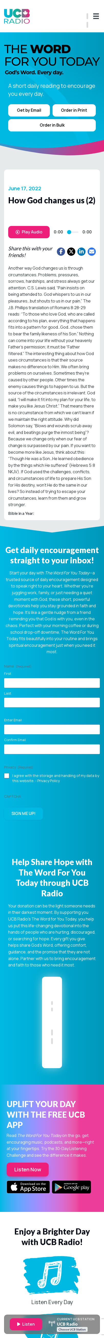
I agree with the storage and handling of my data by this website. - (55, 778)
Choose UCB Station (72, 1329)
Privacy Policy (48, 780)
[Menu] (96, 16)
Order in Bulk (52, 125)
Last (7, 693)
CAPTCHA (12, 796)
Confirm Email (15, 739)
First (7, 673)
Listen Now (27, 1169)
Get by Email (29, 110)
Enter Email (13, 720)
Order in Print (74, 110)
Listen (26, 1324)
